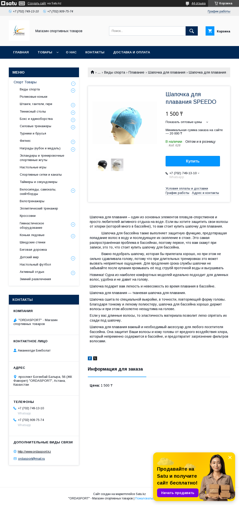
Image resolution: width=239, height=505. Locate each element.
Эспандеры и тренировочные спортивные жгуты (42, 158)
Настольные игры (33, 167)
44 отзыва (198, 3)
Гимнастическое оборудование (32, 225)
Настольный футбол (35, 264)
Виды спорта (114, 72)
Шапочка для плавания (166, 72)
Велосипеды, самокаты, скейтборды (38, 192)
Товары (45, 52)
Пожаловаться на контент (153, 498)
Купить (193, 161)
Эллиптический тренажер (39, 208)
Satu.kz (141, 494)
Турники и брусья (33, 133)
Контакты (94, 52)
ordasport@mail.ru (31, 458)
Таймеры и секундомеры (38, 182)
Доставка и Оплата (131, 52)
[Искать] (192, 31)
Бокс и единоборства (36, 119)
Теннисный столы (33, 111)
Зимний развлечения (35, 279)
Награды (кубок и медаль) (40, 148)
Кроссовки (28, 216)
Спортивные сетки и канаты (41, 174)
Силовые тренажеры (35, 126)
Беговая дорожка (33, 249)
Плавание (136, 72)
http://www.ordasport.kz (34, 451)
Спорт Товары (25, 82)
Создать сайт (37, 3)
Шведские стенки (32, 242)
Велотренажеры (32, 201)
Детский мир (29, 257)
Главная (21, 52)
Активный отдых (32, 272)
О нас (71, 52)
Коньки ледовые (32, 235)
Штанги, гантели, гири (36, 104)
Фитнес (25, 141)
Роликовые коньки (33, 96)
